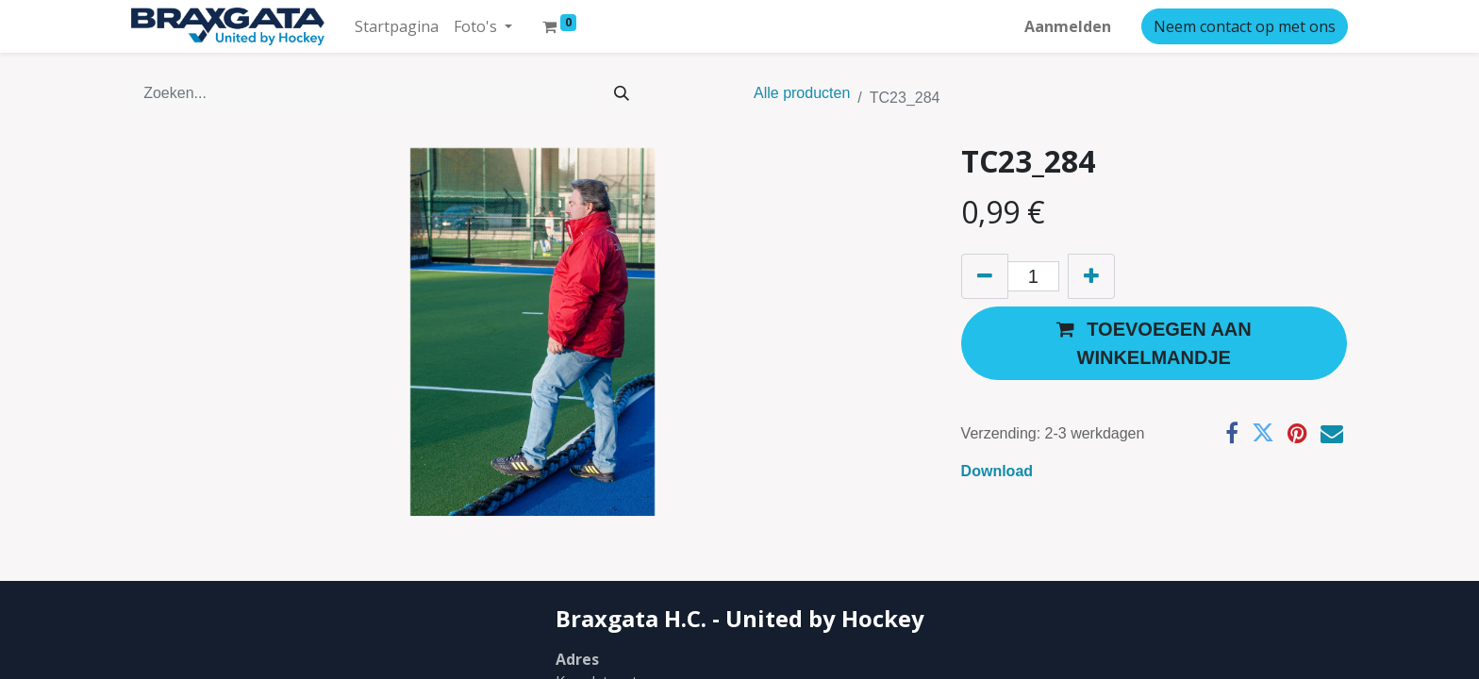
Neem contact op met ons (1245, 26)
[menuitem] (396, 26)
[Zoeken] (621, 93)
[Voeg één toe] (1091, 276)
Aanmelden (1067, 26)
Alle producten (802, 93)
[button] (1154, 343)
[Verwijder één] (984, 276)
